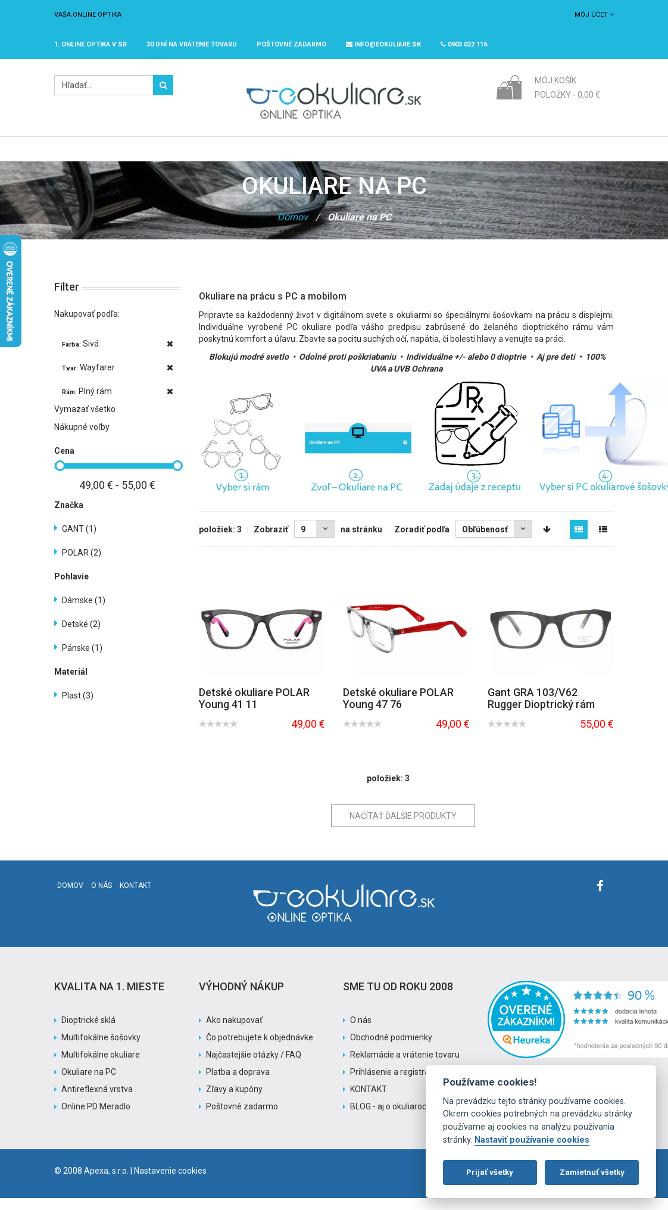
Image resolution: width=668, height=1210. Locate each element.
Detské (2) (81, 636)
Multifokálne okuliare (100, 1066)
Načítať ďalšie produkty (403, 827)
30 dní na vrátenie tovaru (191, 44)
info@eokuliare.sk (383, 44)
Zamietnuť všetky (592, 1172)
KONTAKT (368, 1101)
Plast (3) (77, 707)
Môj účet (594, 14)
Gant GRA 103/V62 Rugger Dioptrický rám (541, 710)
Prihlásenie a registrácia (395, 1084)
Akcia (398, 155)
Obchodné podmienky (391, 1049)
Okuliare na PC (88, 1084)
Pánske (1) (82, 660)
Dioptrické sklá (88, 1032)
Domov (292, 229)
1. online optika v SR (90, 44)
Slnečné (243, 155)
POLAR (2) (81, 564)
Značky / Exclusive (323, 155)
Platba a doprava (238, 1084)
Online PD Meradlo (95, 1118)
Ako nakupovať (234, 1032)
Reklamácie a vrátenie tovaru (405, 1066)
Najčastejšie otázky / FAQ (253, 1066)
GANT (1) (79, 540)
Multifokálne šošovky (101, 1049)
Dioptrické (182, 155)
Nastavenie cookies (170, 1182)
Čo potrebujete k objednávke (259, 1049)
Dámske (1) (83, 612)
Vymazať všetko (85, 421)
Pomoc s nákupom (470, 155)
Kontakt (135, 897)
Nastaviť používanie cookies (532, 1140)
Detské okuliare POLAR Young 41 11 (254, 710)
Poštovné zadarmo (242, 1118)
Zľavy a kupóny (234, 1101)
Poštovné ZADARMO (291, 44)
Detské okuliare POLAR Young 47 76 (398, 710)
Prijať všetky (489, 1172)
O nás (101, 897)
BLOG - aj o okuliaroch (390, 1118)
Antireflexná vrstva (97, 1101)
